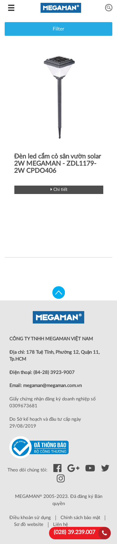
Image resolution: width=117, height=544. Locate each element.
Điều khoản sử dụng (30, 517)
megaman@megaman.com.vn (52, 385)
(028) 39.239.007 (74, 532)
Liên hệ (60, 524)
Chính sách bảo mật (80, 517)
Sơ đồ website (28, 524)
